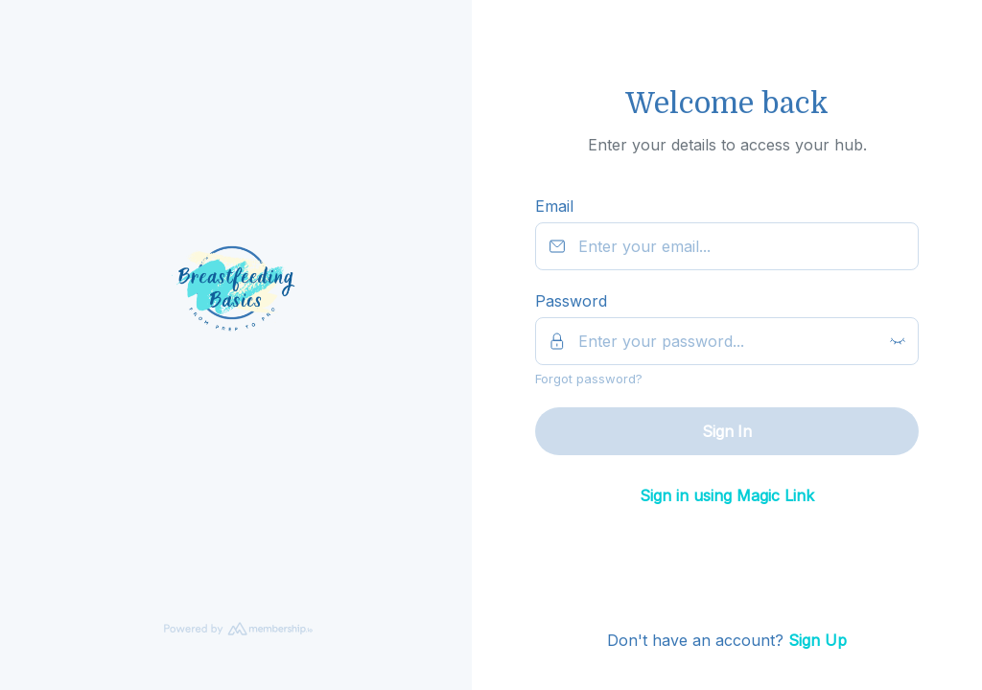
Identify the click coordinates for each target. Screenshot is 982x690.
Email (554, 206)
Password (571, 300)
